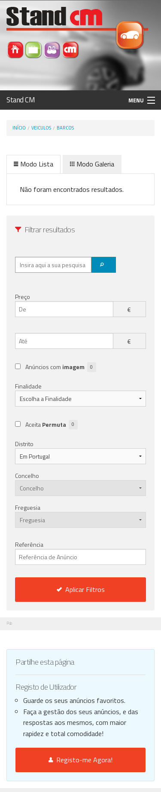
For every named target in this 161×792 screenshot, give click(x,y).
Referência (80, 552)
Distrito (24, 443)
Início (19, 127)
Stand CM (20, 99)
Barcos (65, 127)
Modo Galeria (92, 164)
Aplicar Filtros (81, 589)
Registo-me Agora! (80, 760)
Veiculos (41, 127)
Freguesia (27, 507)
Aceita (51, 425)
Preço (22, 296)
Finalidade (28, 386)
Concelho (27, 475)
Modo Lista (33, 164)
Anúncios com (60, 367)
